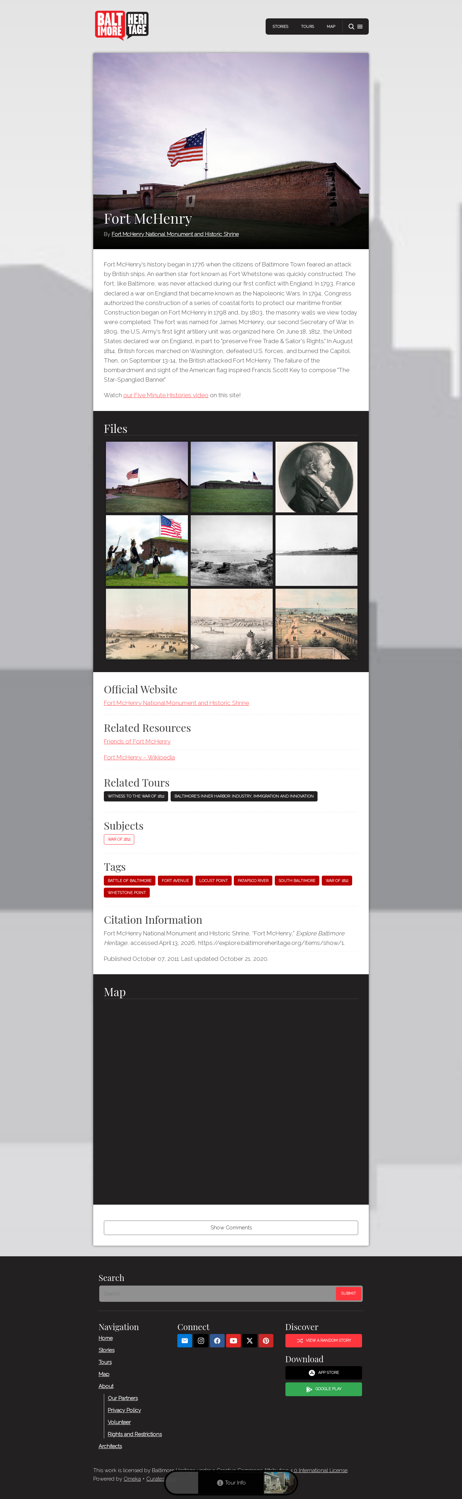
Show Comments (231, 1227)
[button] (355, 27)
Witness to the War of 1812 (136, 796)
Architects (110, 1446)
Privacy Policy (124, 1410)
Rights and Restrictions (135, 1434)
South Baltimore (297, 880)
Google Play (324, 1389)
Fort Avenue (175, 880)
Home (106, 1338)
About (106, 1386)
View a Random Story (323, 1340)
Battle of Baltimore (130, 880)
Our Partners (123, 1398)
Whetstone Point (127, 892)
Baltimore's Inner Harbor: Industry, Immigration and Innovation (244, 796)
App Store (323, 1372)
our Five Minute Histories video (165, 395)
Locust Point (213, 880)
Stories (280, 26)
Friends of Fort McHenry (137, 741)
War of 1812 (119, 839)
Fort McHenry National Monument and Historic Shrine (175, 234)
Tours (307, 26)
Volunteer (119, 1422)
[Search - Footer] (218, 1293)
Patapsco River (253, 880)
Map (331, 26)
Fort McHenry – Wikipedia (139, 757)
